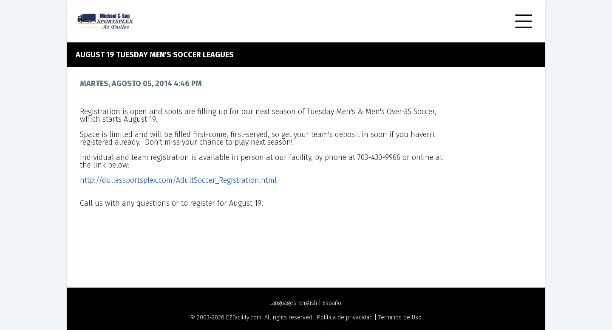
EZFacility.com (243, 317)
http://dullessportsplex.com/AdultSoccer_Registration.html (178, 180)
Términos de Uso (400, 317)
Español (333, 303)
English (308, 303)
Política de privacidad (345, 317)
